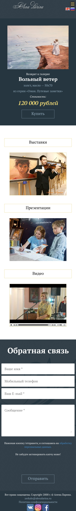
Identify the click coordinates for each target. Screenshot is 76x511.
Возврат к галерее (38, 74)
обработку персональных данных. (48, 444)
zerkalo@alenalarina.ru (38, 498)
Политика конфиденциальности (38, 502)
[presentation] (38, 465)
